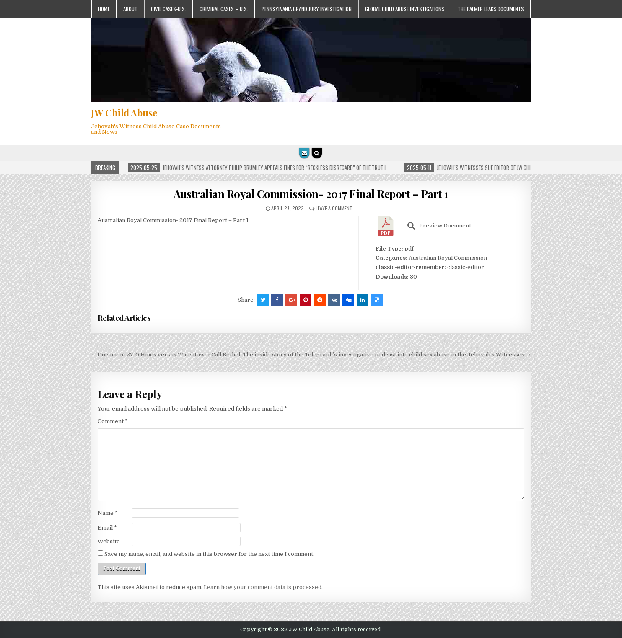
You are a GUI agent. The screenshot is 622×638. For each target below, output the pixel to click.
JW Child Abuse (124, 112)
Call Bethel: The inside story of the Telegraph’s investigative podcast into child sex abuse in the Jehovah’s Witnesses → (371, 354)
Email (107, 527)
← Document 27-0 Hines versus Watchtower (151, 354)
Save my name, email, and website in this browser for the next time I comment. (209, 554)
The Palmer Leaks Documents (491, 9)
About (130, 9)
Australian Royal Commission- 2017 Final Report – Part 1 (311, 193)
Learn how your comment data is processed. (263, 587)
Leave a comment (334, 208)
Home (104, 9)
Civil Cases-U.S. (168, 9)
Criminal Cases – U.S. (224, 9)
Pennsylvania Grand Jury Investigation (307, 9)
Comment (113, 421)
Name (108, 513)
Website (109, 541)
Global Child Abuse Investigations (404, 9)
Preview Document (439, 226)
